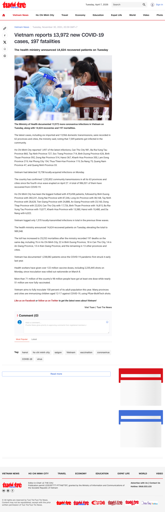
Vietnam (71, 352)
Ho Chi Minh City (45, 15)
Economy (80, 15)
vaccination (86, 352)
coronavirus (103, 352)
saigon (58, 352)
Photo (160, 15)
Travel (64, 15)
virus (39, 359)
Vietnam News (20, 15)
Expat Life (116, 15)
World (132, 15)
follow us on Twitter (48, 300)
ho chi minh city (41, 352)
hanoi (25, 352)
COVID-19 (27, 359)
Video (146, 15)
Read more (56, 373)
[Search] (129, 4)
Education (98, 15)
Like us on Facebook (24, 300)
